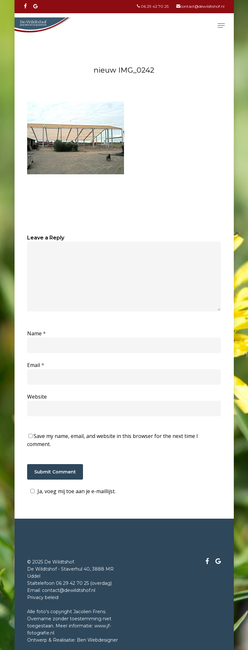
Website (37, 396)
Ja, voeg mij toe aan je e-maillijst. (72, 491)
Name (36, 333)
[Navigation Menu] (221, 25)
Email (35, 365)
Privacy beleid (42, 597)
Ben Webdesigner (97, 640)
